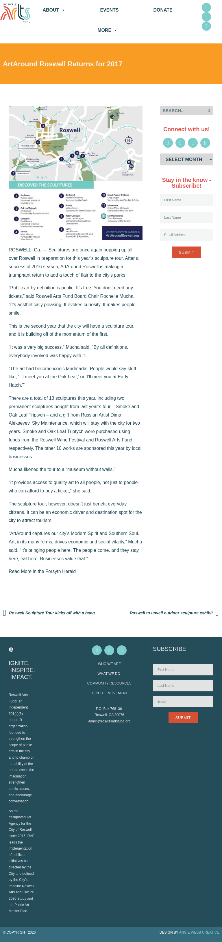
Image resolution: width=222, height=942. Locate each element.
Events (109, 10)
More (107, 30)
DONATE (162, 10)
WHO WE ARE (109, 664)
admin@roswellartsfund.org (109, 721)
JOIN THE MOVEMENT (109, 693)
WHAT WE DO (109, 674)
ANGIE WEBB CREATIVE (199, 932)
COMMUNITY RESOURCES (109, 683)
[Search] (209, 110)
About (54, 10)
